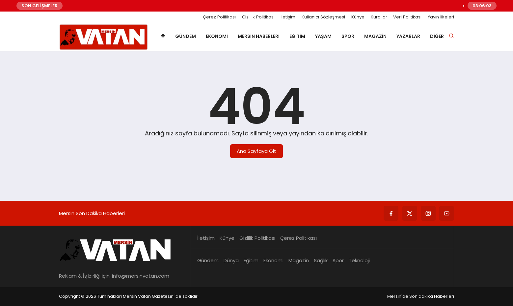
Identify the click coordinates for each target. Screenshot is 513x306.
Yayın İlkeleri (441, 17)
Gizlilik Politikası (258, 17)
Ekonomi (217, 36)
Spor (347, 36)
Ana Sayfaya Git (256, 151)
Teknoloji (359, 260)
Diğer (437, 36)
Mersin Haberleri (259, 36)
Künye (357, 17)
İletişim (288, 17)
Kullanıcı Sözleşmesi (323, 17)
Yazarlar (408, 36)
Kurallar (379, 17)
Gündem (185, 36)
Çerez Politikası (219, 17)
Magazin (375, 36)
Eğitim (297, 36)
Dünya (231, 260)
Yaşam (323, 36)
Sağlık (321, 260)
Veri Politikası (407, 17)
